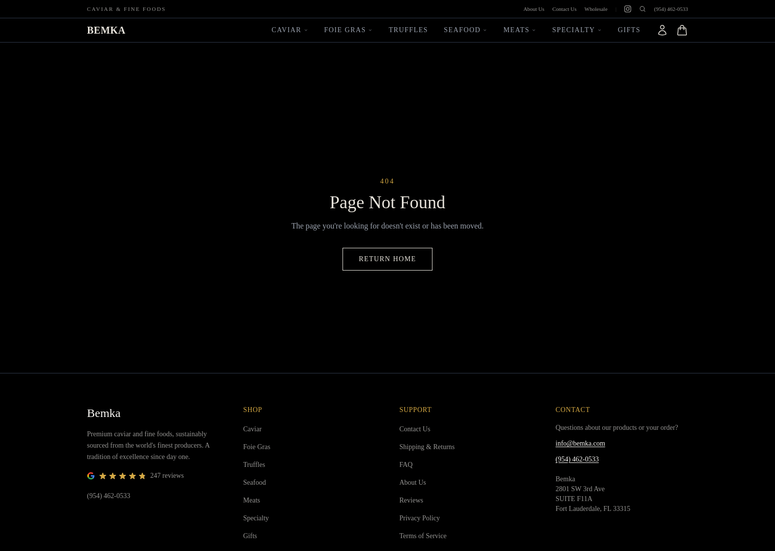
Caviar (290, 30)
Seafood (465, 30)
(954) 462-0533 (671, 9)
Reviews (411, 500)
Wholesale (596, 9)
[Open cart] (682, 30)
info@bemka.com (580, 443)
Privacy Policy (419, 518)
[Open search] (642, 8)
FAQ (406, 464)
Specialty (577, 30)
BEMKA (106, 30)
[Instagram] (627, 8)
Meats (519, 30)
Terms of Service (422, 536)
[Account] (662, 30)
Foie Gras (348, 30)
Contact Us (564, 9)
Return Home (387, 259)
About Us (533, 9)
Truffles (408, 30)
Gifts (629, 30)
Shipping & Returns (427, 447)
